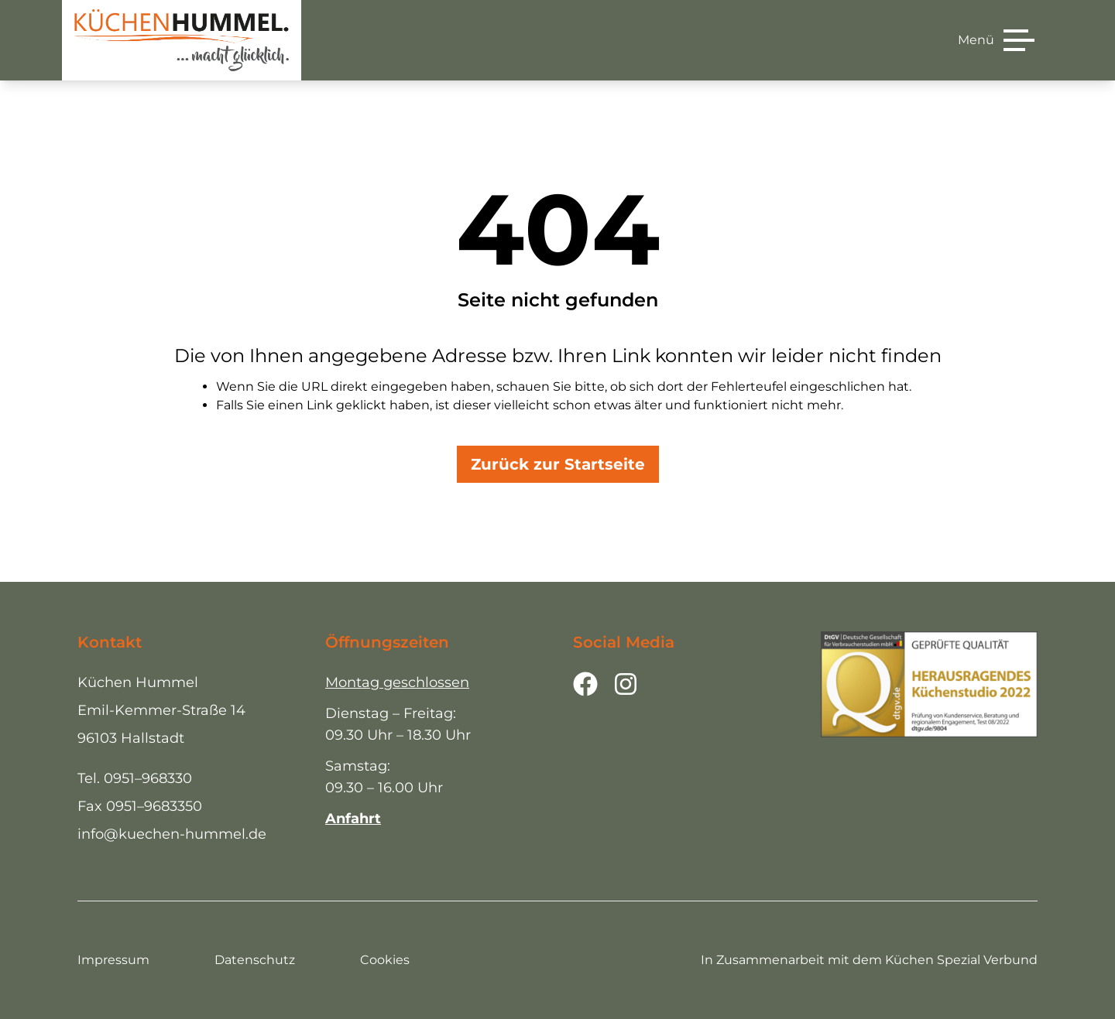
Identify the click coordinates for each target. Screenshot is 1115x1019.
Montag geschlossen (397, 682)
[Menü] (996, 40)
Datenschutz (254, 959)
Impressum (113, 959)
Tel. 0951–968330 (134, 778)
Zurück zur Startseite (558, 464)
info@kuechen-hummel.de (171, 834)
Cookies (385, 959)
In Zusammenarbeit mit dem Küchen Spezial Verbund (869, 959)
